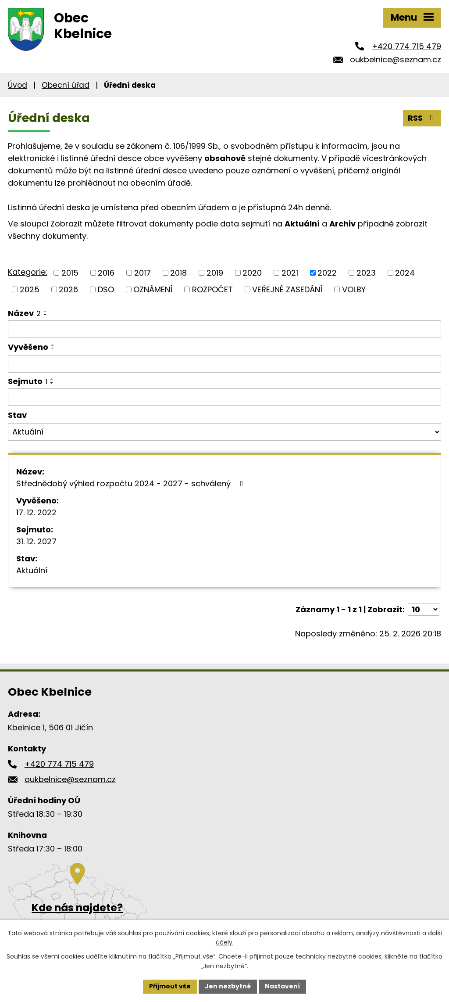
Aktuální (31, 570)
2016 (106, 272)
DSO (106, 289)
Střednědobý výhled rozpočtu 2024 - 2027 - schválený (131, 483)
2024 (405, 272)
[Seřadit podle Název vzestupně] (45, 311)
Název (24, 313)
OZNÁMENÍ (152, 289)
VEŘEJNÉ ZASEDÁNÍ (287, 289)
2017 (142, 272)
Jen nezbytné (228, 986)
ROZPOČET (212, 289)
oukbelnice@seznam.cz (395, 59)
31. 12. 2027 (36, 541)
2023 (366, 272)
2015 (69, 272)
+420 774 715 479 (406, 46)
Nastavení (282, 986)
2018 (178, 272)
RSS (422, 117)
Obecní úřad (65, 85)
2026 (68, 289)
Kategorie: (27, 271)
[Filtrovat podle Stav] (224, 432)
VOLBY (354, 289)
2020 (252, 272)
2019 (215, 272)
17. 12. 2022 (36, 512)
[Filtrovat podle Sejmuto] (224, 397)
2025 (29, 289)
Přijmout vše (170, 986)
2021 (290, 272)
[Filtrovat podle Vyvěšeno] (224, 364)
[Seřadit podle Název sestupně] (45, 314)
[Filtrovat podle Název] (224, 329)
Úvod (17, 85)
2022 (327, 272)
